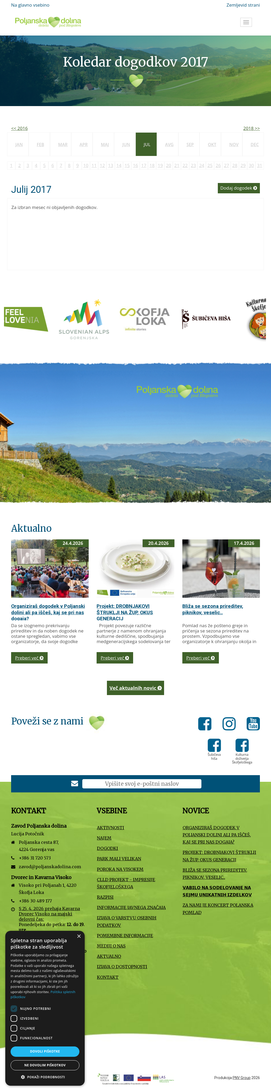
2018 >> (251, 128)
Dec (255, 144)
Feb (40, 144)
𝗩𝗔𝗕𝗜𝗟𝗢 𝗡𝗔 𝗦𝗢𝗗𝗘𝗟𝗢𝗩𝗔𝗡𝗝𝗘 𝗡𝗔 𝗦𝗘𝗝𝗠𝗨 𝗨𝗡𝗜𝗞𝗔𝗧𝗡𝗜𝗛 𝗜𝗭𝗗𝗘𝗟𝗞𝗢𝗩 (217, 891)
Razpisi (105, 897)
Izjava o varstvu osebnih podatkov (126, 921)
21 (176, 165)
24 (201, 165)
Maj (105, 144)
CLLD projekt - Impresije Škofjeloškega (126, 883)
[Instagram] (231, 725)
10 (85, 165)
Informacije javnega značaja (131, 907)
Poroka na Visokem (120, 869)
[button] (45, 1077)
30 (251, 165)
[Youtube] (253, 725)
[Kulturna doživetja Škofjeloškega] (242, 749)
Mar (63, 144)
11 (94, 165)
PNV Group (242, 1078)
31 (259, 165)
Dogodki (107, 848)
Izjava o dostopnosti (122, 966)
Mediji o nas (111, 946)
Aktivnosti (110, 827)
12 (102, 165)
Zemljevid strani (243, 5)
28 (234, 165)
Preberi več (29, 658)
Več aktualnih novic (135, 688)
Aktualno (109, 956)
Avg (169, 144)
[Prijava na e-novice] (75, 784)
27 (226, 165)
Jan (19, 144)
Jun (126, 144)
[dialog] (45, 1008)
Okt (212, 144)
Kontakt (108, 977)
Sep (190, 144)
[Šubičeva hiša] (211, 319)
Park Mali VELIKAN (119, 858)
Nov (233, 144)
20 (168, 165)
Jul (147, 144)
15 (127, 165)
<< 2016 (19, 128)
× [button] (79, 937)
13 (110, 165)
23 (193, 165)
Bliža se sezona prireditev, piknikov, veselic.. (212, 609)
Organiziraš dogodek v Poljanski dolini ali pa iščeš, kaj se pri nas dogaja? (48, 612)
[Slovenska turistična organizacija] (29, 319)
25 (210, 165)
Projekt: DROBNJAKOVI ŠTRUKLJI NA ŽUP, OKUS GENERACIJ (125, 612)
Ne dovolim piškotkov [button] (45, 1065)
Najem (104, 838)
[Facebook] (206, 725)
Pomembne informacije (125, 935)
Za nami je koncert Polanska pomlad (218, 908)
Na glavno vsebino (30, 5)
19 (160, 165)
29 (243, 165)
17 (143, 165)
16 (135, 165)
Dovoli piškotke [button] (45, 1051)
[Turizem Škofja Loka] (150, 319)
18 (152, 165)
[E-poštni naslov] (141, 783)
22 (185, 165)
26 (218, 165)
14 (118, 165)
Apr (83, 144)
